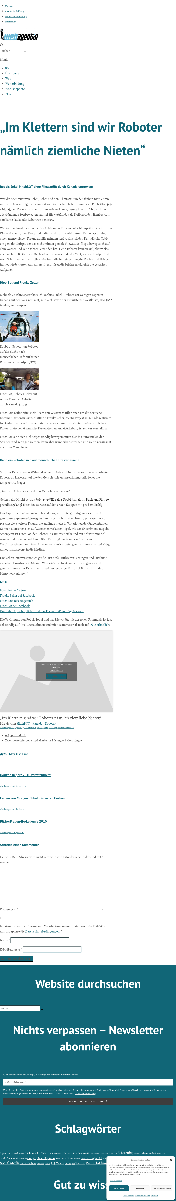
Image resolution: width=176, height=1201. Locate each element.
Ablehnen (140, 1188)
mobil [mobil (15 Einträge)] (98, 1158)
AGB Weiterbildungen (15, 11)
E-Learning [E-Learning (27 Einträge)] (126, 1152)
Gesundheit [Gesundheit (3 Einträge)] (23, 1159)
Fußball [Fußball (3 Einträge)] (159, 1153)
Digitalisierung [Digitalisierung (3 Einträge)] (95, 1153)
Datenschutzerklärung (142, 1196)
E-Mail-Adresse (11, 949)
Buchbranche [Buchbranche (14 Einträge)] (32, 1153)
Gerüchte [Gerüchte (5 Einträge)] (16, 1158)
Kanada (37, 723)
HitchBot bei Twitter (13, 590)
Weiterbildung (14, 84)
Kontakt (9, 6)
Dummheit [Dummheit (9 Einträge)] (105, 1153)
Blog (8, 94)
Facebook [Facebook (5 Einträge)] (152, 1153)
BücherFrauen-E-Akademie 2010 (23, 821)
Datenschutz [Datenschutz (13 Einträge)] (70, 1153)
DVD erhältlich (99, 625)
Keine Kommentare (66, 727)
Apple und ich (15, 735)
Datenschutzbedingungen (42, 931)
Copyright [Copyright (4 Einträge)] (58, 1153)
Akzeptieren (119, 1188)
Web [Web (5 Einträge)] (73, 1163)
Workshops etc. (15, 89)
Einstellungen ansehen (162, 1188)
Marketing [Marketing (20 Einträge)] (88, 1158)
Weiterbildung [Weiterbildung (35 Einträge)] (97, 1163)
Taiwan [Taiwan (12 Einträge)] (60, 1163)
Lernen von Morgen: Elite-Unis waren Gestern (32, 798)
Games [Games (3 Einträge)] (163, 1153)
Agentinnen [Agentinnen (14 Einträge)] (6, 1153)
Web (8, 78)
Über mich (12, 73)
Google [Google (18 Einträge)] (31, 1158)
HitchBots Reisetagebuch (16, 601)
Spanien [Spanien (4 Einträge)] (47, 1164)
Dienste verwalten (116, 1181)
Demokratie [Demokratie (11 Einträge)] (83, 1153)
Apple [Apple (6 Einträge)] (16, 1153)
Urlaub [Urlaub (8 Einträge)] (68, 1163)
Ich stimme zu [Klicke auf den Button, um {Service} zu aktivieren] (56, 676)
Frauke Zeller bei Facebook (17, 595)
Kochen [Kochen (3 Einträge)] (78, 1159)
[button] (171, 1160)
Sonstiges (53, 727)
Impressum (154, 1196)
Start (8, 68)
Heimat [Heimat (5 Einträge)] (58, 1158)
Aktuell (40, 727)
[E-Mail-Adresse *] (88, 1082)
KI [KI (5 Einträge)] (75, 1158)
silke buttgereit (6, 727)
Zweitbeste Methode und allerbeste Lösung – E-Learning (43, 740)
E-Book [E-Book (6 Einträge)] (114, 1153)
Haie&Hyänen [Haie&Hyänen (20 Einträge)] (46, 1158)
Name (5, 940)
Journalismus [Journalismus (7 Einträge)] (67, 1158)
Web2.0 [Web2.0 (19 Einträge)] (80, 1163)
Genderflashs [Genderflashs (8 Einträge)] (6, 1158)
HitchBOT (23, 723)
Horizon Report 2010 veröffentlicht (25, 775)
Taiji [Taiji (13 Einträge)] (53, 1163)
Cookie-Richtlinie (128, 1196)
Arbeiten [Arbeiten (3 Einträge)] (21, 1153)
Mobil (45, 727)
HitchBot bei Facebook (15, 606)
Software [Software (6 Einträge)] (40, 1163)
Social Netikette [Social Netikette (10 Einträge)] (28, 1163)
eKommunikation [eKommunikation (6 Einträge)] (141, 1153)
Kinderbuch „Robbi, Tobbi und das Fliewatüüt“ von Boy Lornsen (42, 611)
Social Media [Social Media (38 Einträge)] (10, 1163)
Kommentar (9, 909)
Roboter (50, 723)
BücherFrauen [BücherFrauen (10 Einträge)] (48, 1153)
